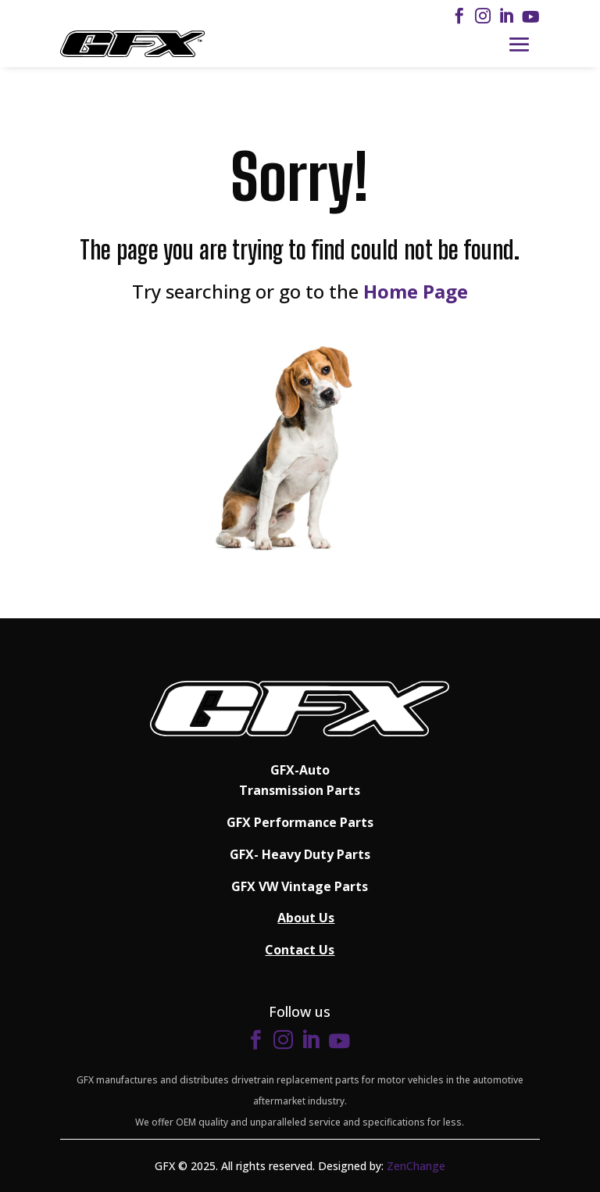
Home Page (415, 291)
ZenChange (416, 1165)
